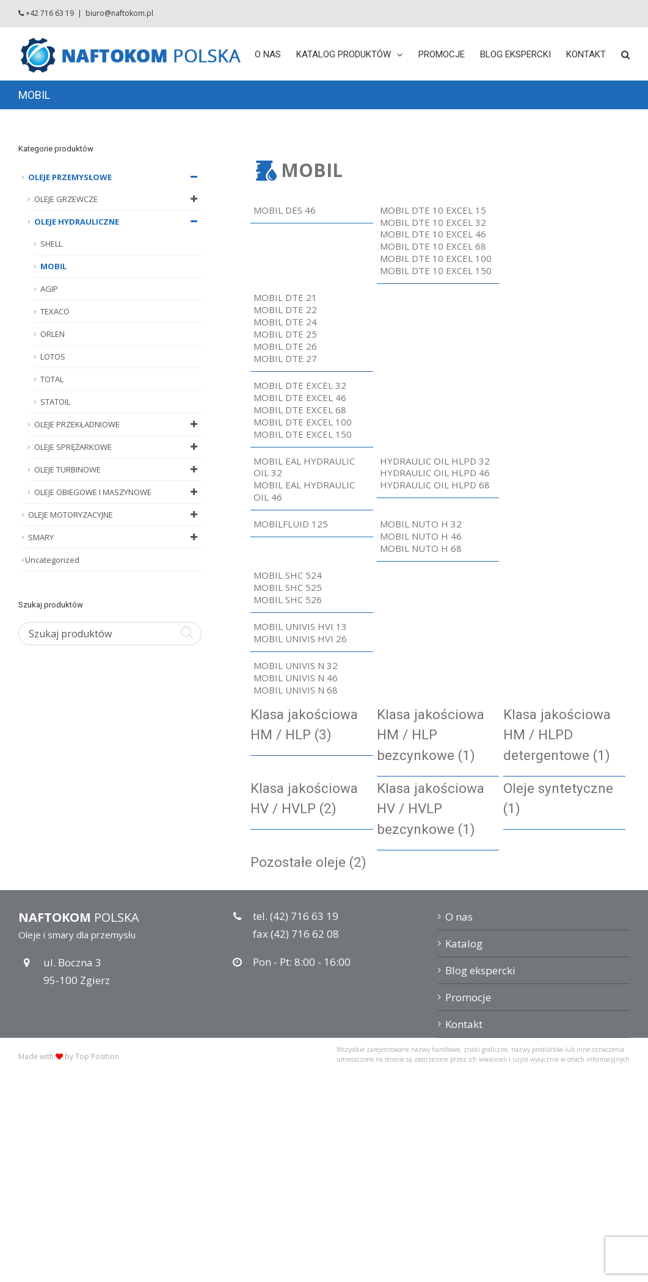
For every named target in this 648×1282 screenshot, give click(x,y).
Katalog (463, 943)
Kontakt (463, 1024)
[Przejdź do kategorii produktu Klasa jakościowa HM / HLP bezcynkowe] (438, 735)
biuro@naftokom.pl (119, 13)
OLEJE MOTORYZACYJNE (115, 514)
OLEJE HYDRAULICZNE (118, 221)
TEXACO (55, 311)
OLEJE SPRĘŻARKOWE (118, 446)
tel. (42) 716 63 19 (295, 916)
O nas (459, 917)
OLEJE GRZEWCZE (118, 199)
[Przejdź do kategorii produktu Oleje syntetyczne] (564, 799)
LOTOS (52, 356)
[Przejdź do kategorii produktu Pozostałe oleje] (311, 862)
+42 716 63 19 (50, 13)
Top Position (97, 1056)
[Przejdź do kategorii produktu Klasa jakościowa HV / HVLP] (311, 799)
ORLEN (52, 333)
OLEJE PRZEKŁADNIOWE (118, 424)
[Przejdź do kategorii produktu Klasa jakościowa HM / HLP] (311, 725)
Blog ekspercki (480, 970)
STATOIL (55, 401)
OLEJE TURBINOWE (118, 469)
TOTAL (52, 379)
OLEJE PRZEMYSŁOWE (115, 177)
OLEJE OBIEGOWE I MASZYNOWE (118, 492)
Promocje (468, 997)
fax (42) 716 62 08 (296, 934)
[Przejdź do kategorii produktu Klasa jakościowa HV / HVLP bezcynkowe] (438, 809)
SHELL (51, 243)
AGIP (49, 288)
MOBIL (53, 266)
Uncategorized (52, 559)
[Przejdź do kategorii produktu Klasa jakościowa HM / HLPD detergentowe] (564, 735)
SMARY (115, 537)
